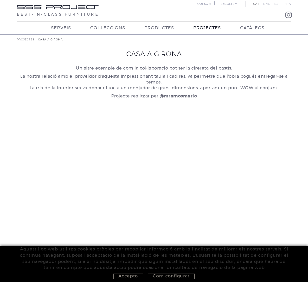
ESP (277, 3)
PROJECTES (25, 39)
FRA (287, 3)
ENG (266, 3)
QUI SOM (204, 3)
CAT (256, 3)
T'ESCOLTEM (227, 3)
